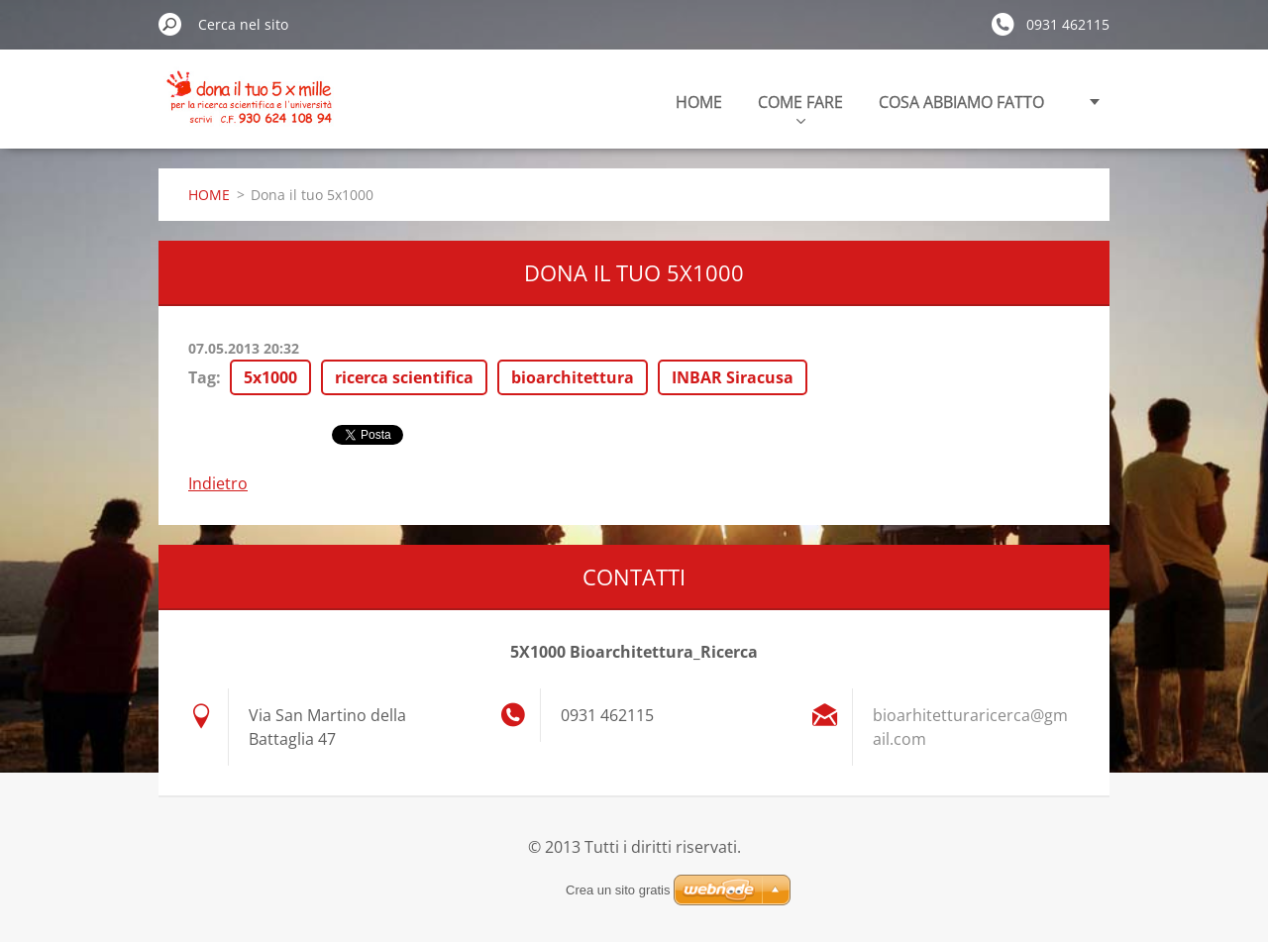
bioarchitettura (572, 377)
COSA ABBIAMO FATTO (961, 102)
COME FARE (800, 107)
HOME (699, 102)
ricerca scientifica (404, 377)
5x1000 (270, 377)
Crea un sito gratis (618, 890)
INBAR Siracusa (732, 377)
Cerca (170, 24)
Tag (202, 377)
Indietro (218, 483)
